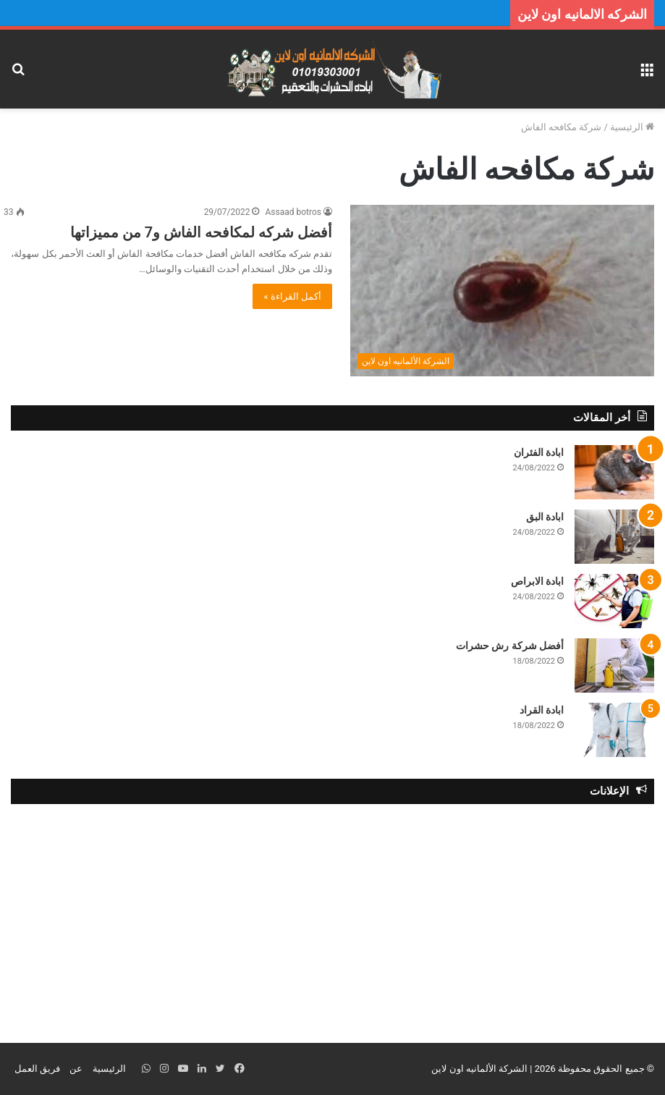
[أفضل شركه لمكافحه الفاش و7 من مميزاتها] (502, 290)
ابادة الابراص (537, 581)
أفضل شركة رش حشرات (510, 645)
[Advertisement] (332, 920)
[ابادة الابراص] (614, 601)
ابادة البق (545, 517)
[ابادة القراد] (614, 730)
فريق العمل (37, 1068)
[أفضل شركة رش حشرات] (614, 665)
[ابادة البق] (614, 537)
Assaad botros (293, 212)
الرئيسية (632, 127)
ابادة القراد (542, 710)
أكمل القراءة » (292, 296)
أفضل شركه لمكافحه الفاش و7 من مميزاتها (201, 232)
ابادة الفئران (539, 452)
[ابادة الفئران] (614, 472)
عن (75, 1068)
